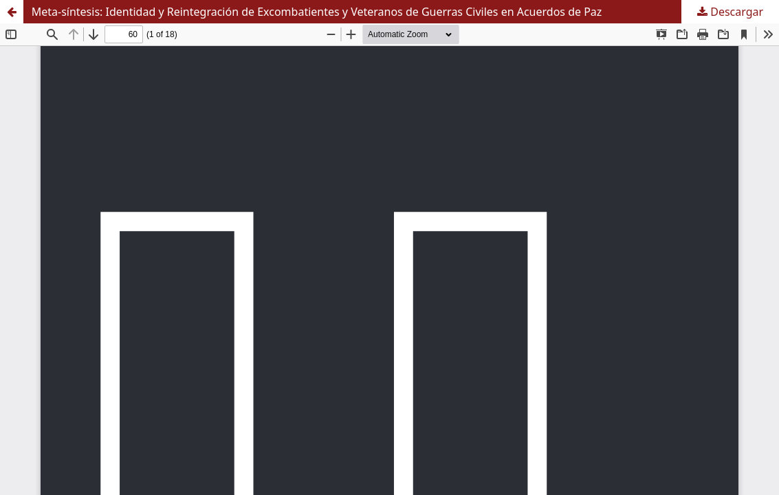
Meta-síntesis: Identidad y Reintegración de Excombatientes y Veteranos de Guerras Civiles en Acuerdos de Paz (317, 11)
